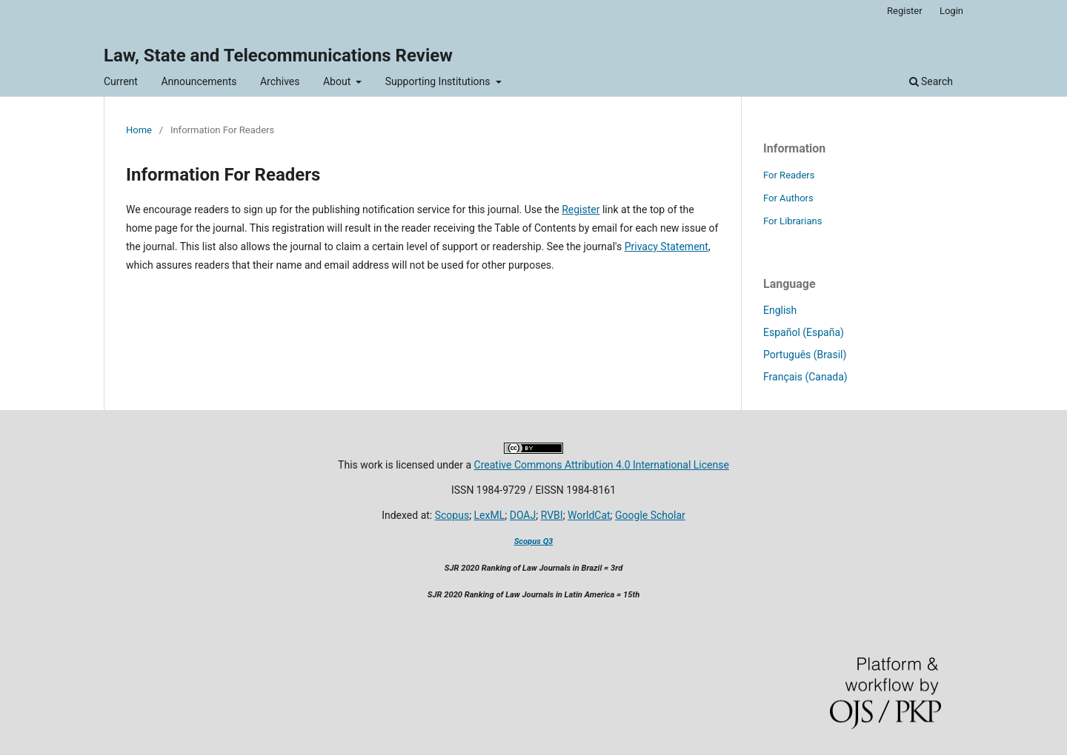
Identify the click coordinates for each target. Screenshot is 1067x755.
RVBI (552, 515)
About (338, 81)
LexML (489, 515)
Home (139, 129)
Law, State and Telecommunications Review (278, 55)
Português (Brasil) (804, 354)
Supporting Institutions (439, 81)
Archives (280, 81)
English (780, 310)
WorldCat (589, 515)
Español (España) (803, 332)
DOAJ (523, 515)
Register (905, 10)
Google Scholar (650, 515)
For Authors (788, 198)
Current (121, 81)
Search (931, 81)
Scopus (452, 515)
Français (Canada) (805, 377)
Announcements (198, 81)
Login (951, 10)
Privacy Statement (666, 246)
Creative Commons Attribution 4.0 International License (601, 465)
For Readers (789, 175)
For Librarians (792, 220)
